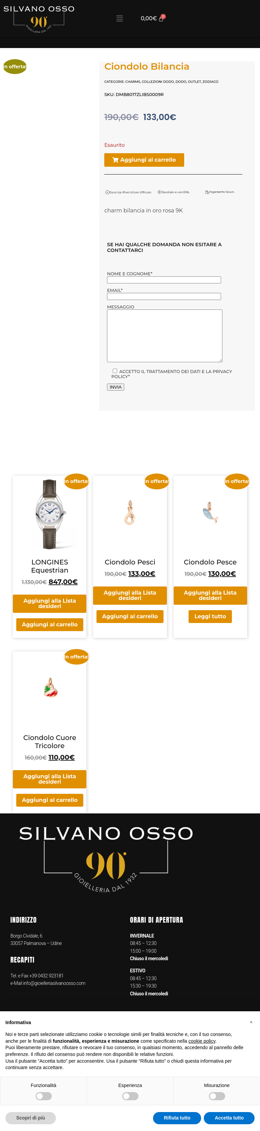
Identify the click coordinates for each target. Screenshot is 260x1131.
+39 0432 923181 (46, 986)
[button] (120, 18)
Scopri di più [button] (30, 1118)
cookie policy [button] (202, 1041)
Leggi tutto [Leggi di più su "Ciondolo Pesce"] (210, 626)
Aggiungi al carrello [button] (50, 634)
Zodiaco (210, 82)
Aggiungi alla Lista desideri (49, 614)
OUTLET (194, 82)
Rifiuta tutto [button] (177, 1118)
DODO (180, 82)
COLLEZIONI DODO (158, 82)
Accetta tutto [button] (229, 1118)
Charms (132, 82)
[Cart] (153, 19)
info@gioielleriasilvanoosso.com (53, 993)
